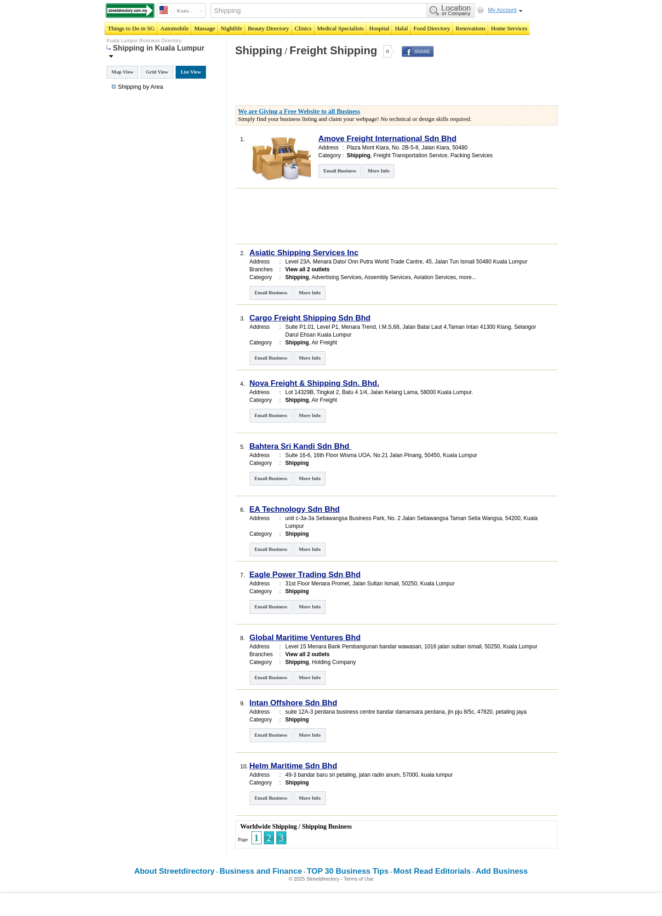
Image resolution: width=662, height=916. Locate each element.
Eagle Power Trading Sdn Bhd (305, 574)
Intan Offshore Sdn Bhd (293, 702)
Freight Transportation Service (410, 155)
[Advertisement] (341, 84)
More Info (379, 170)
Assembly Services (388, 277)
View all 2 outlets (307, 269)
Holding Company (334, 662)
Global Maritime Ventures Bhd (305, 637)
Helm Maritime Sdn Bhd (293, 765)
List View (191, 71)
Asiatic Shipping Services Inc (304, 252)
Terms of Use (359, 879)
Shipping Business (327, 826)
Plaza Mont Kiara (367, 147)
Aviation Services (435, 277)
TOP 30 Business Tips (348, 871)
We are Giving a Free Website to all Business (299, 111)
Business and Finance (260, 871)
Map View (123, 71)
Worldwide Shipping (268, 826)
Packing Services (472, 155)
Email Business (340, 170)
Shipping (259, 50)
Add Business (502, 871)
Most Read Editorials (432, 871)
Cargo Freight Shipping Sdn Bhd (310, 318)
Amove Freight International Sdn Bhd (388, 138)
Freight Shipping (333, 50)
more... (467, 277)
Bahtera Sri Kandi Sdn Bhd (301, 446)
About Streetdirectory (174, 871)
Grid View (157, 71)
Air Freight (324, 342)
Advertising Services (337, 277)
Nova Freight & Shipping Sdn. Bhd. (314, 383)
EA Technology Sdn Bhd (295, 509)
